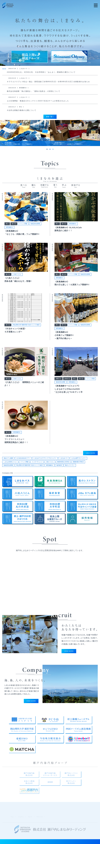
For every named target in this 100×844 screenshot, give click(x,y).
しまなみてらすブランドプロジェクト (44, 459)
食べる (14, 228)
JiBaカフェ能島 (8, 459)
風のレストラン (70, 467)
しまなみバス (64, 459)
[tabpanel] (25, 136)
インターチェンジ (37, 463)
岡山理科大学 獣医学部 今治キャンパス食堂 (26, 329)
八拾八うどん (17, 279)
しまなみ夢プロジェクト (78, 459)
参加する (67, 383)
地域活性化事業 (35, 228)
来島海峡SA (9, 232)
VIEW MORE (90, 454)
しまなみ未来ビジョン (10, 463)
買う (7, 228)
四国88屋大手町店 (78, 463)
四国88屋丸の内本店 (63, 463)
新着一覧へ (50, 116)
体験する (58, 383)
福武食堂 (59, 467)
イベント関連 (23, 228)
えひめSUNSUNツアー (23, 459)
